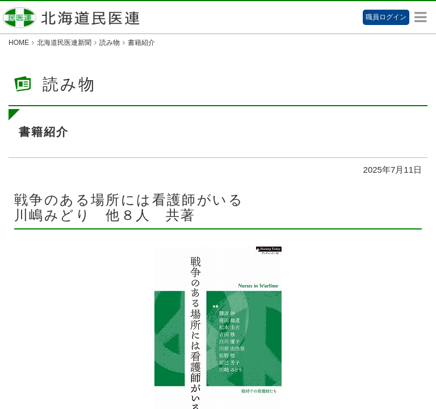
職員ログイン (386, 17)
